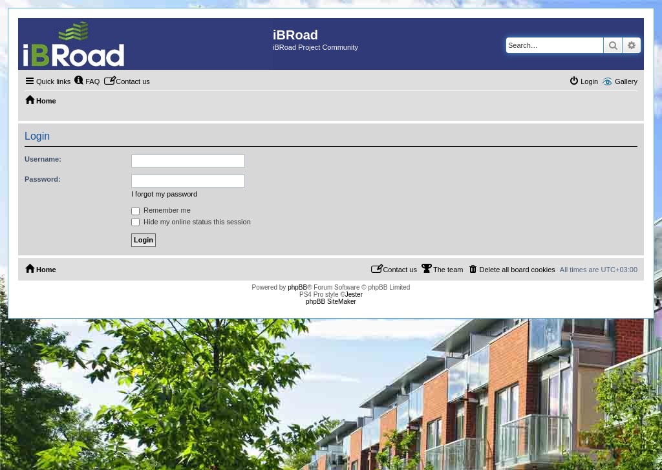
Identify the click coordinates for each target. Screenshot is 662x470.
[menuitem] (87, 81)
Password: (43, 179)
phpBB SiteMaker (331, 301)
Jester (354, 294)
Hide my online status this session (191, 222)
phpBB (297, 287)
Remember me (161, 210)
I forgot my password (164, 194)
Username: (43, 159)
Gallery (626, 81)
